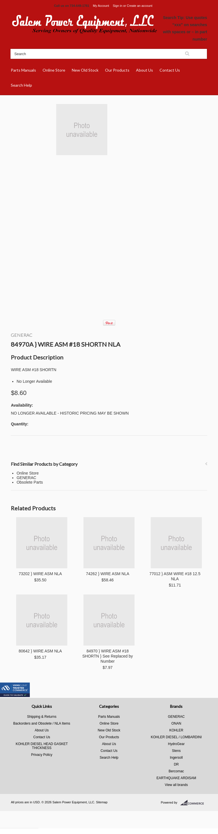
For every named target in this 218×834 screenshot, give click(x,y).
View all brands (176, 785)
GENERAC (21, 335)
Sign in (117, 5)
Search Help (21, 85)
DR (176, 764)
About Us (144, 70)
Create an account (139, 5)
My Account (101, 5)
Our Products (117, 70)
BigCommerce (193, 803)
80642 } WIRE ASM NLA (40, 651)
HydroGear (176, 744)
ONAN (176, 723)
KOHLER (176, 730)
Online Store (54, 70)
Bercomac (176, 771)
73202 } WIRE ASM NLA (40, 573)
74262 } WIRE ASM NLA (107, 573)
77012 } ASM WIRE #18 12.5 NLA (174, 576)
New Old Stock (85, 70)
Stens (176, 751)
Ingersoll (176, 758)
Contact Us (170, 70)
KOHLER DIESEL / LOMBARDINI (176, 737)
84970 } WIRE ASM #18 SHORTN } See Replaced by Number (107, 656)
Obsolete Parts (29, 482)
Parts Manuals (23, 70)
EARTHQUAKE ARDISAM (176, 778)
